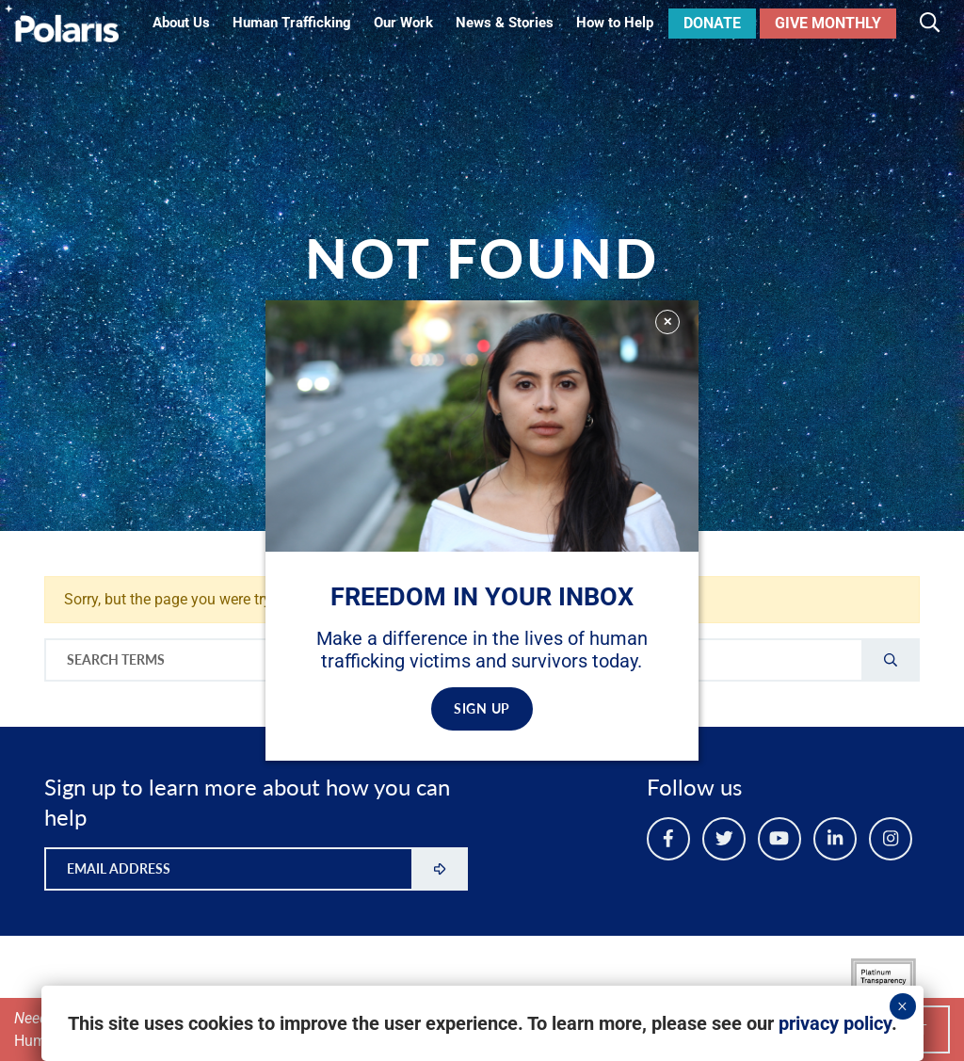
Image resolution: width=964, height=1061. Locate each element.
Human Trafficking (292, 23)
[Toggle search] (930, 23)
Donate (712, 23)
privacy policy (835, 1023)
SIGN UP (482, 708)
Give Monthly (828, 23)
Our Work (403, 23)
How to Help (614, 23)
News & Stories (505, 23)
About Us (181, 23)
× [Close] (902, 1006)
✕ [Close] (667, 321)
